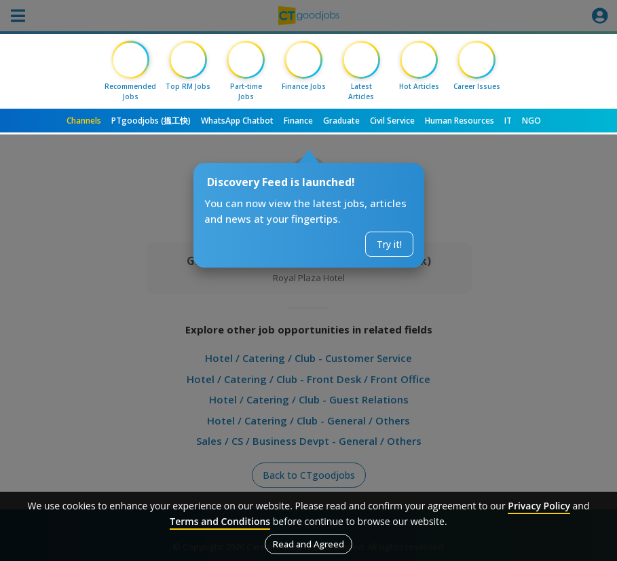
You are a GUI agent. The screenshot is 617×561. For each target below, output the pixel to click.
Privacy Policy (539, 505)
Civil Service (392, 120)
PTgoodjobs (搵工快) (151, 120)
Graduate (341, 120)
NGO (531, 120)
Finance (298, 120)
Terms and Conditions (220, 521)
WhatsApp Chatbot (237, 120)
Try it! (389, 244)
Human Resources (459, 120)
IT (508, 120)
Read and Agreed (308, 544)
